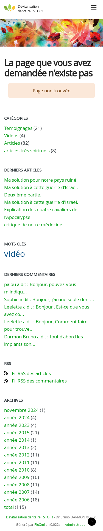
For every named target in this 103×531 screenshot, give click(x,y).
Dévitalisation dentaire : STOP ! (30, 8)
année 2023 (17, 425)
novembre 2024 (21, 410)
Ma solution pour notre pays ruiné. (41, 180)
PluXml (39, 524)
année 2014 (17, 440)
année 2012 (17, 455)
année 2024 (17, 417)
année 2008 (17, 484)
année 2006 (17, 499)
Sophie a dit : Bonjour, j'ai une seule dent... (49, 299)
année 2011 (17, 462)
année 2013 (17, 447)
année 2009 (17, 477)
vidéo (14, 253)
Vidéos (11, 135)
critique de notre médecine (33, 224)
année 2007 (17, 492)
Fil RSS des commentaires (39, 381)
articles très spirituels (27, 150)
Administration (76, 524)
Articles (12, 143)
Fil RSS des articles (31, 373)
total (9, 507)
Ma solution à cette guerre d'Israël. (41, 202)
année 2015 (17, 432)
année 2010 (17, 470)
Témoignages (18, 128)
